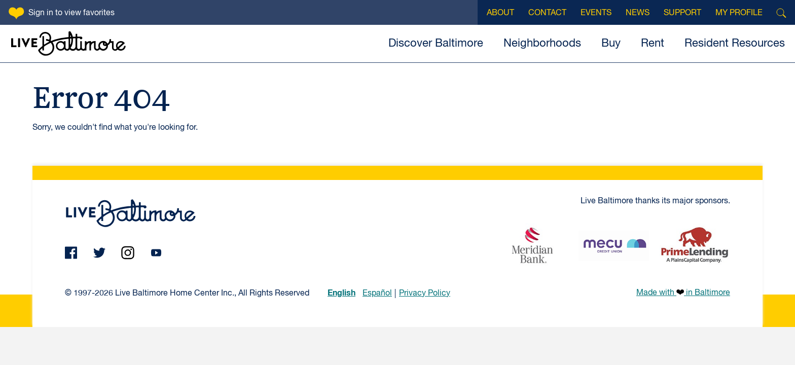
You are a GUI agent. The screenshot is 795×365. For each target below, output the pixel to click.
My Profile (739, 13)
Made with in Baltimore (683, 292)
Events (596, 13)
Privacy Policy (424, 293)
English (341, 293)
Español (377, 293)
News (637, 13)
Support (682, 13)
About (500, 13)
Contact (547, 13)
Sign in (71, 13)
